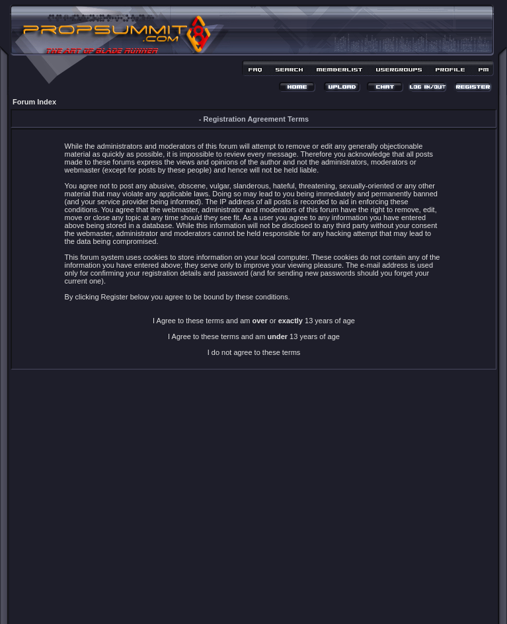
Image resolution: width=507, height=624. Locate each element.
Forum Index (34, 102)
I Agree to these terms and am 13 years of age (254, 336)
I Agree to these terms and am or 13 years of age (254, 321)
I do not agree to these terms (254, 352)
